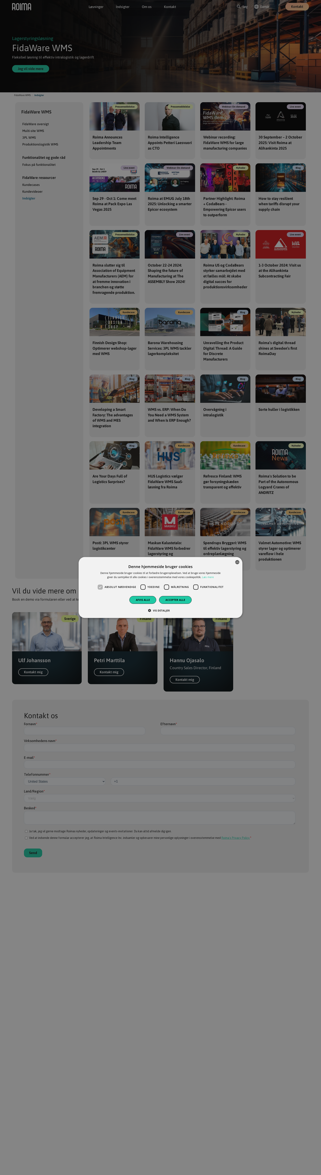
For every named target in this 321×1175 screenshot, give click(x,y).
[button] (160, 610)
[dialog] (160, 587)
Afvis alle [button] (143, 599)
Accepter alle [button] (175, 599)
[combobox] (237, 562)
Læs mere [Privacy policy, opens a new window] (208, 577)
